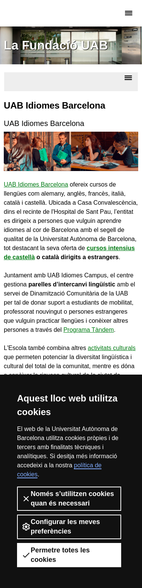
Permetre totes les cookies (56, 554)
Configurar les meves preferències (61, 526)
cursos (96, 248)
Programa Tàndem (88, 330)
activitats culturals (112, 348)
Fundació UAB (36, 13)
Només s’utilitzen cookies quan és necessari (68, 498)
